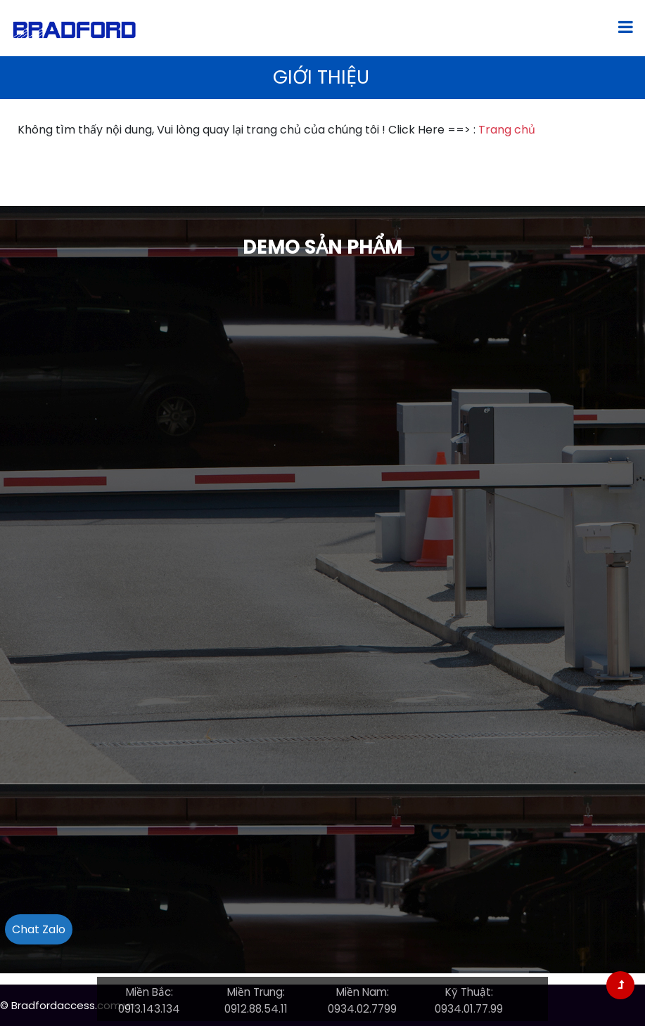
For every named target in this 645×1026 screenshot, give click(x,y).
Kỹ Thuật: (469, 992)
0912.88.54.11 (256, 1008)
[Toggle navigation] (626, 28)
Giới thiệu (321, 77)
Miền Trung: (256, 992)
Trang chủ (506, 130)
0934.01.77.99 (469, 1008)
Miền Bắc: (149, 992)
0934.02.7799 (362, 1008)
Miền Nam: (362, 992)
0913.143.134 (149, 1008)
